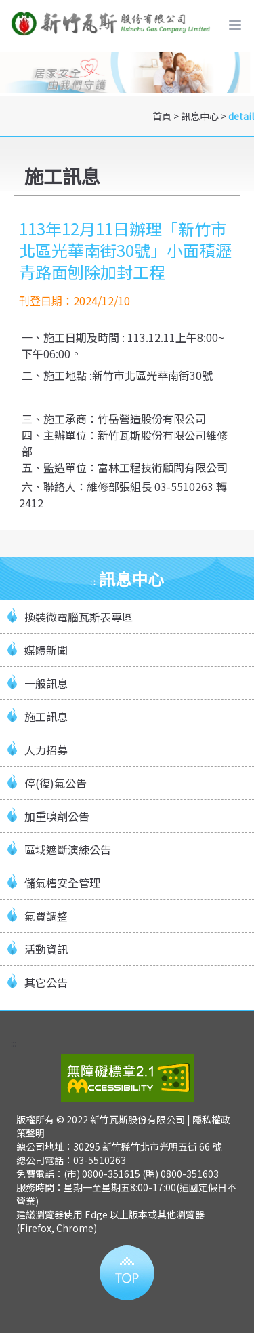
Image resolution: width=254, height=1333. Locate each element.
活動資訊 (46, 949)
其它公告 (46, 982)
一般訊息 (46, 683)
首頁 (161, 116)
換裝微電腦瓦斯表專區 (78, 616)
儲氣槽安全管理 (62, 882)
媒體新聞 (46, 650)
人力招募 (46, 749)
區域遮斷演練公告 (67, 849)
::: (92, 581)
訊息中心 (200, 116)
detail (241, 116)
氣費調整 (46, 916)
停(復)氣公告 (55, 783)
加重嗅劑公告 (56, 816)
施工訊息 (46, 716)
